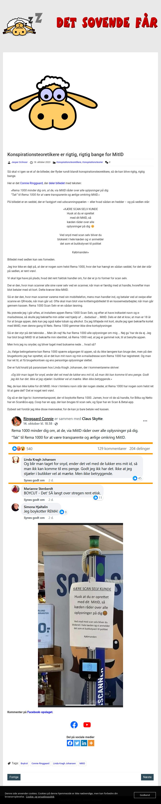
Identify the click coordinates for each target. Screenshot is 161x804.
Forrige (14, 777)
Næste (147, 777)
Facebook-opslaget (39, 712)
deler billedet (57, 183)
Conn (23, 183)
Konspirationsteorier (92, 162)
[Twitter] (77, 743)
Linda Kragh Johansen (64, 763)
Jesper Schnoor (20, 162)
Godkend (145, 795)
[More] (91, 743)
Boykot (24, 763)
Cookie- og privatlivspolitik (40, 796)
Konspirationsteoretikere (68, 162)
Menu (6, 10)
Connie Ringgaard (40, 763)
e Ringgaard (35, 183)
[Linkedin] (84, 743)
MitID (82, 763)
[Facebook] (70, 743)
